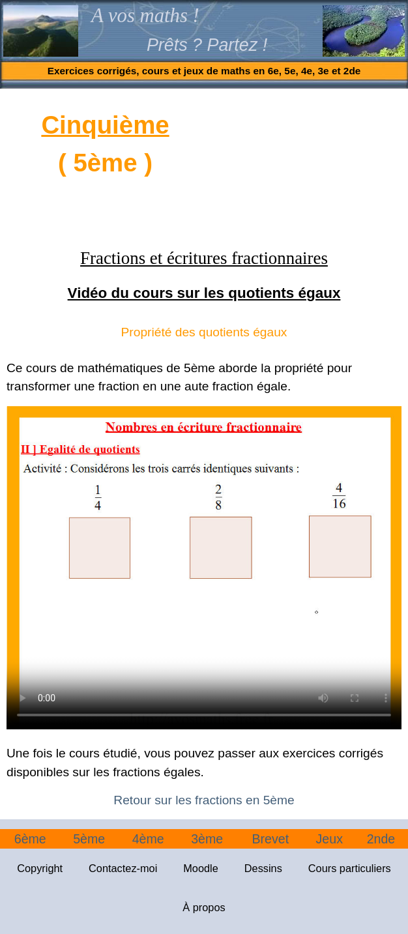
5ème (89, 839)
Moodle (200, 868)
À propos (203, 907)
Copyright (40, 868)
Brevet (270, 839)
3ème (207, 839)
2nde (381, 839)
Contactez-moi (123, 868)
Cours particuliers (349, 868)
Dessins (263, 868)
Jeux (329, 839)
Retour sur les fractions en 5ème (203, 800)
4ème (148, 839)
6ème (30, 839)
